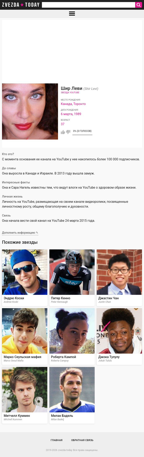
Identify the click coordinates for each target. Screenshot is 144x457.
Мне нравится (63, 132)
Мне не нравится (68, 132)
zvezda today (21, 4)
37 (62, 124)
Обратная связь (82, 440)
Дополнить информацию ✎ (20, 232)
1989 (77, 114)
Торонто (79, 104)
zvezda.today (65, 450)
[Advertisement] (72, 48)
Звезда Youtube (70, 92)
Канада (66, 104)
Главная (56, 440)
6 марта (67, 114)
